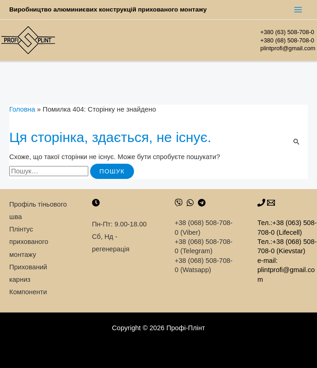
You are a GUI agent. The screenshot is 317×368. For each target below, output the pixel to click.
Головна (22, 109)
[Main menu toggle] (298, 9)
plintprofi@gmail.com (288, 48)
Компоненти (28, 292)
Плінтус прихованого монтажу (28, 242)
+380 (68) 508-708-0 (287, 40)
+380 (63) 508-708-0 (287, 32)
